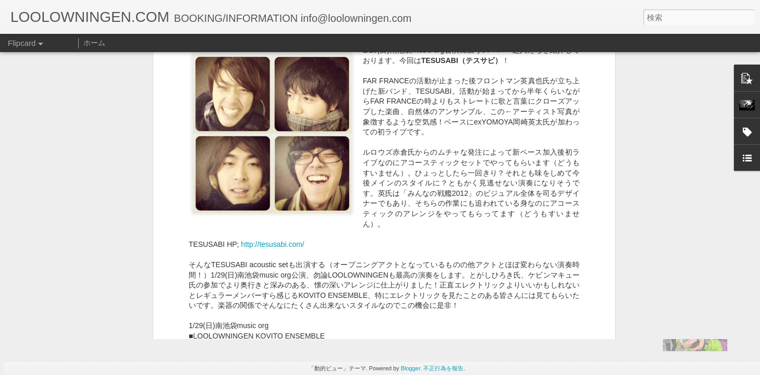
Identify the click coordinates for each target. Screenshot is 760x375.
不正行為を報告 (443, 368)
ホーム (94, 43)
